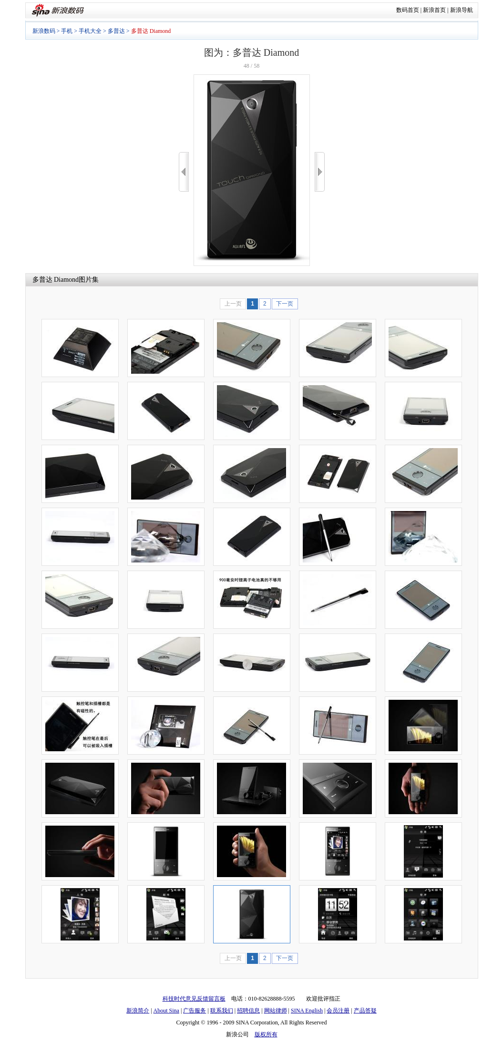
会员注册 (338, 1010)
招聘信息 (248, 1010)
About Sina (166, 1010)
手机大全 (90, 31)
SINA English (307, 1010)
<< (184, 172)
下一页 (284, 303)
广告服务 (194, 1010)
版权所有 (266, 1034)
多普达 (116, 31)
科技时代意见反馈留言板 (194, 998)
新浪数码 (43, 31)
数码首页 (407, 10)
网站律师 (275, 1010)
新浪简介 (137, 1010)
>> (320, 172)
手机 (66, 31)
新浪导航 (461, 10)
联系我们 (221, 1010)
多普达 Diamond (55, 279)
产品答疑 (365, 1010)
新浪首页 (434, 10)
